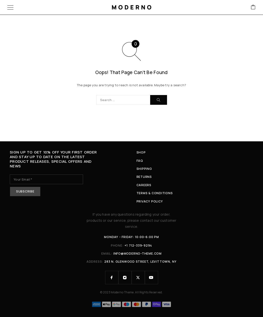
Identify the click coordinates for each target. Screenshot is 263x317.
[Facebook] (111, 277)
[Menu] (10, 7)
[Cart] (253, 7)
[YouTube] (151, 277)
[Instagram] (125, 277)
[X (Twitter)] (138, 277)
